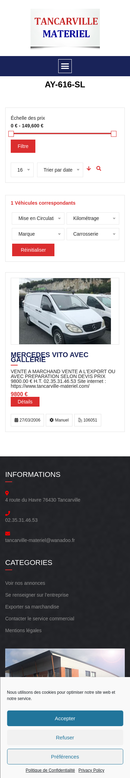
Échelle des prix (28, 118)
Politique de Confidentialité (50, 770)
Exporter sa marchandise (32, 607)
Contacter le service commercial (39, 618)
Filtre (23, 146)
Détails (25, 401)
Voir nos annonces (25, 583)
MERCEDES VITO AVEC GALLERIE (49, 357)
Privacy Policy (91, 770)
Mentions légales (23, 630)
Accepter (65, 718)
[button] (65, 66)
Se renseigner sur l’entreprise (37, 595)
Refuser (65, 737)
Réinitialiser (33, 250)
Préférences (65, 757)
